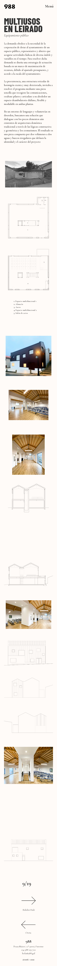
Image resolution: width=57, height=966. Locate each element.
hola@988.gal (28, 953)
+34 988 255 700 (28, 949)
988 (28, 941)
